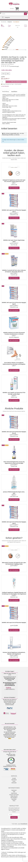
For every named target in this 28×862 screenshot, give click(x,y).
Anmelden (12, 8)
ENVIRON (3, 838)
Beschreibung (5, 91)
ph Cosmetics (15, 843)
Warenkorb (14, 779)
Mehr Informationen (14, 187)
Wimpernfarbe (16, 838)
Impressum (14, 790)
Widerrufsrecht (14, 796)
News (14, 800)
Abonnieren (14, 817)
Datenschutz (12, 755)
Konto (14, 781)
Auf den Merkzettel (5, 86)
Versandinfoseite (22, 856)
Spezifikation (14, 91)
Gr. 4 (3, 73)
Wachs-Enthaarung (10, 833)
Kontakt (14, 778)
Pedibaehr (11, 846)
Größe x (3, 70)
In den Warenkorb (16, 81)
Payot (11, 838)
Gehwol (19, 844)
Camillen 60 (4, 846)
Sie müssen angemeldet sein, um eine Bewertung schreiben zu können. (13, 134)
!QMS (21, 837)
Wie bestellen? (14, 797)
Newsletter (13, 799)
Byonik (8, 838)
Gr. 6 (8, 73)
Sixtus (15, 844)
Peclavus (24, 844)
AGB (14, 791)
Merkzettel (14, 782)
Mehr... (9, 738)
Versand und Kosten (14, 794)
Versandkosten (23, 823)
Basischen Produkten (18, 841)
